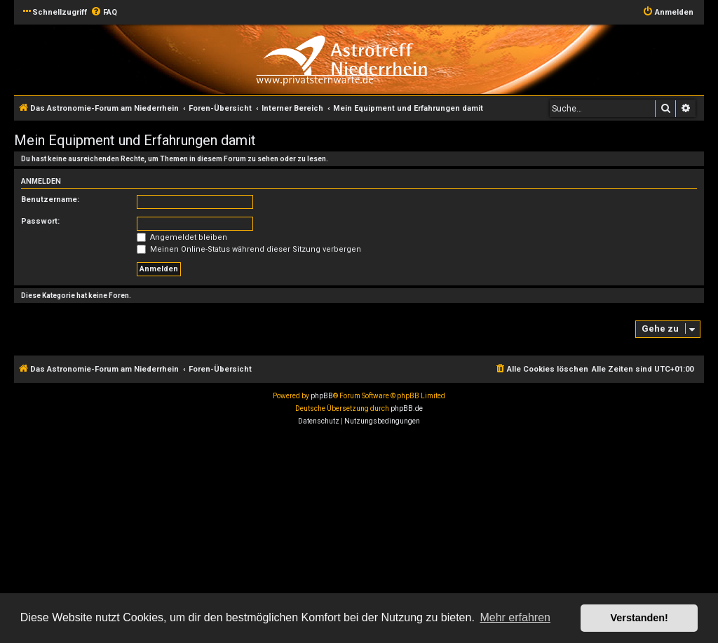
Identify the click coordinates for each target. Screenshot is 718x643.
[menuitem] (103, 12)
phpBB (322, 396)
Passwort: (40, 221)
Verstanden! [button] (639, 617)
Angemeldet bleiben (182, 237)
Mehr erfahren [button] (515, 617)
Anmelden (41, 181)
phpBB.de (407, 408)
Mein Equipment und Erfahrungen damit (135, 140)
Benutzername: (50, 199)
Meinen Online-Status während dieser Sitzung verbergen (249, 249)
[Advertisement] (359, 536)
